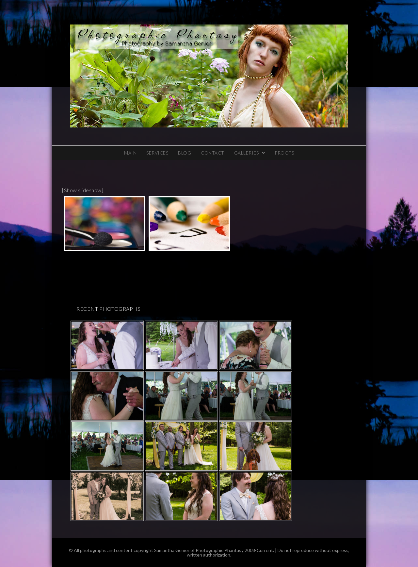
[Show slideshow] (82, 190)
